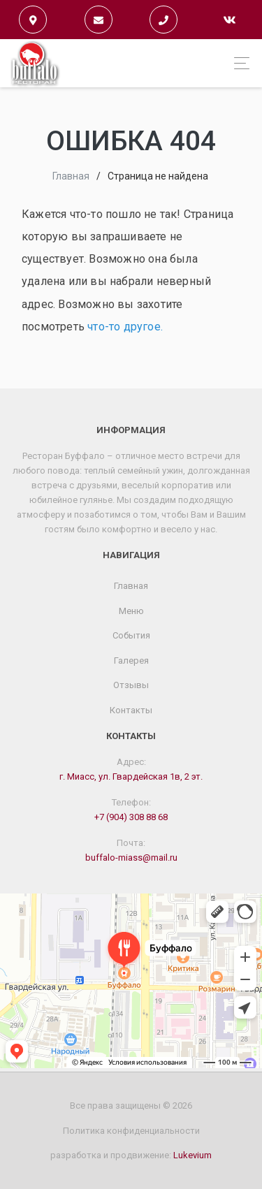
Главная (70, 176)
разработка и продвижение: (131, 1155)
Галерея (131, 660)
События (131, 635)
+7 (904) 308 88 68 (131, 817)
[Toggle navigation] (238, 63)
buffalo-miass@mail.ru (131, 857)
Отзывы (131, 685)
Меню (131, 611)
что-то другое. (125, 326)
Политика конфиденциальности (131, 1130)
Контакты (131, 710)
